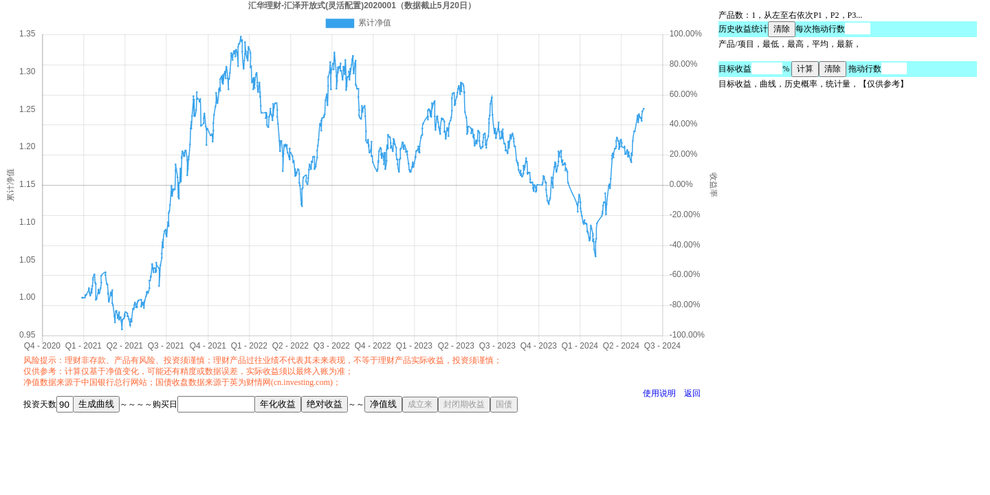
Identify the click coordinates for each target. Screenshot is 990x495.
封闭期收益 (464, 404)
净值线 (383, 404)
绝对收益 (324, 404)
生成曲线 (96, 404)
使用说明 (659, 393)
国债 (504, 404)
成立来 (420, 404)
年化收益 (278, 404)
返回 (692, 393)
